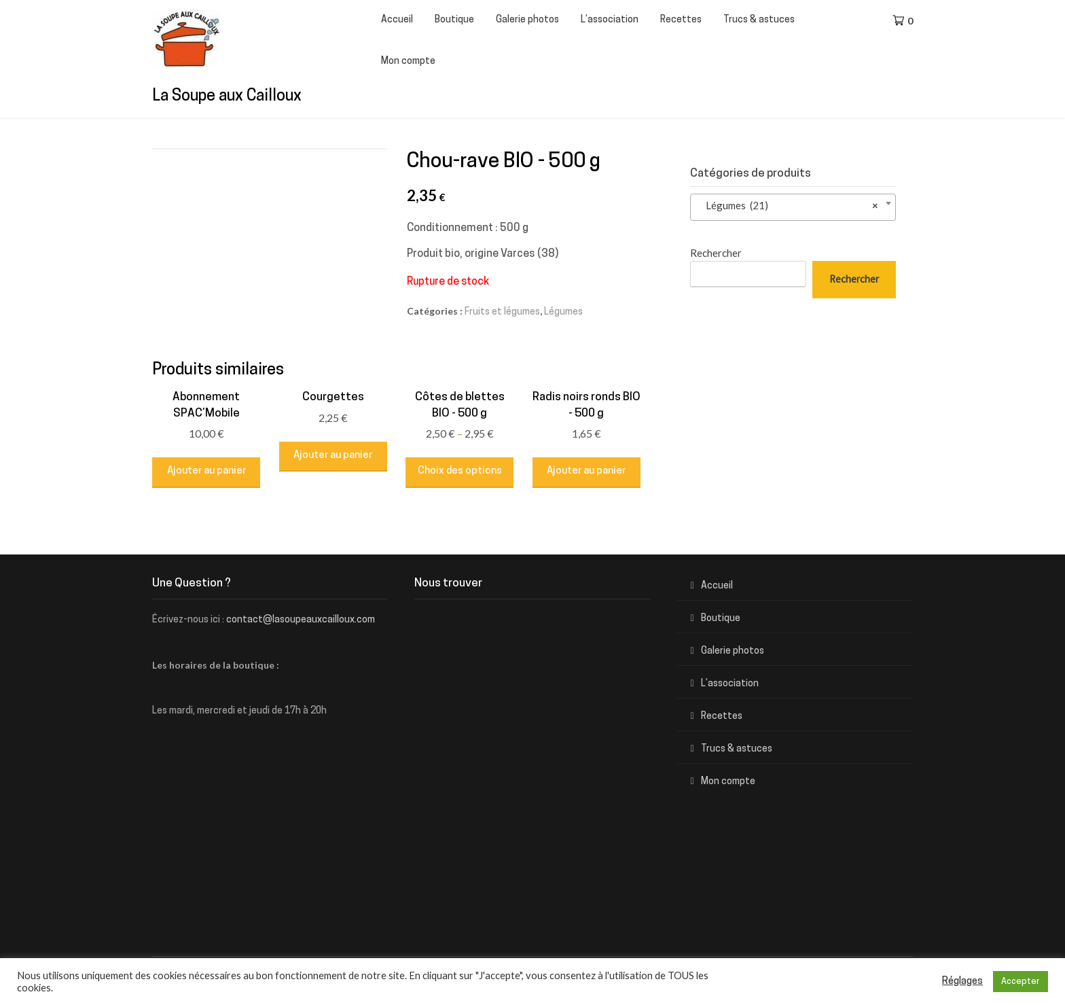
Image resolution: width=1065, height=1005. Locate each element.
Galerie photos (527, 20)
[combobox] (793, 207)
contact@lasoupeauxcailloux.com (300, 620)
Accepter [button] (1020, 981)
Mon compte (408, 61)
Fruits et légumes (502, 312)
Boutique (454, 20)
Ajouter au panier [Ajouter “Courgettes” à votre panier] (332, 456)
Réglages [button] (962, 981)
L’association (609, 20)
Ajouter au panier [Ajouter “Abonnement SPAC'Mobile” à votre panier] (206, 471)
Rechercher (716, 253)
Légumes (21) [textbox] (789, 205)
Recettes (681, 20)
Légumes (563, 312)
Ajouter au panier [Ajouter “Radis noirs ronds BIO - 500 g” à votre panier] (586, 471)
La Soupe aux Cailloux (227, 97)
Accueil (397, 20)
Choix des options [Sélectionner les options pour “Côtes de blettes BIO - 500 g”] (460, 471)
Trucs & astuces (759, 20)
